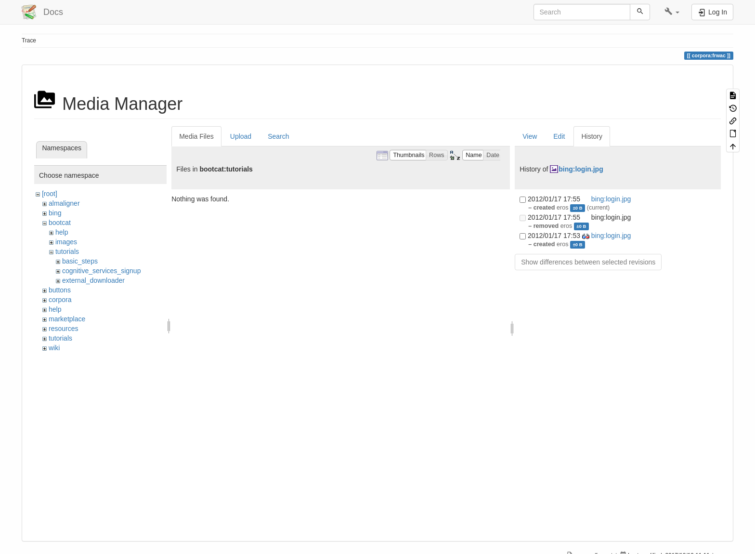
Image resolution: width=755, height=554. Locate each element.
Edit (559, 136)
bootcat (60, 222)
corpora (60, 299)
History (591, 136)
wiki (54, 348)
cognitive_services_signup (101, 271)
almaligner (64, 203)
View (529, 136)
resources (63, 328)
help (61, 232)
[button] (672, 12)
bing (55, 213)
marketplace (67, 319)
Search (278, 136)
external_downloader (93, 280)
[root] (49, 194)
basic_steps (80, 261)
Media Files (196, 136)
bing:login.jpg (581, 169)
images (66, 242)
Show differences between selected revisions (588, 262)
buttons (60, 290)
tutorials (67, 251)
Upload (240, 136)
